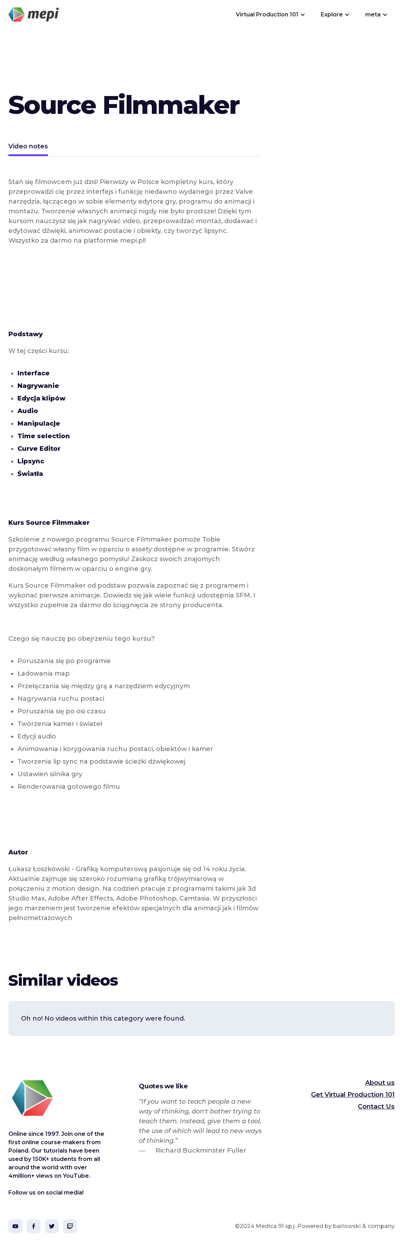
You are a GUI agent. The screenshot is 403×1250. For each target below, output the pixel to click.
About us (380, 1083)
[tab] (28, 147)
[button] (269, 14)
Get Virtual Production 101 (353, 1094)
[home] (33, 14)
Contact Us (376, 1106)
